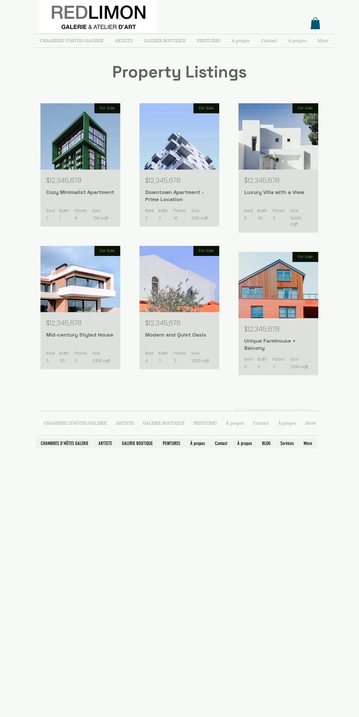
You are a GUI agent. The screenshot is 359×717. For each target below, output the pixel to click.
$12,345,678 (63, 180)
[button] (315, 23)
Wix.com (307, 409)
